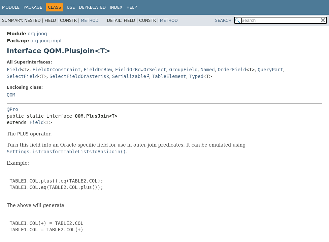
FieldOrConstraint (56, 69)
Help (132, 7)
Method (90, 20)
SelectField (22, 76)
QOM (11, 94)
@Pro (12, 109)
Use (71, 7)
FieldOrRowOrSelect (140, 69)
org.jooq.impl (45, 40)
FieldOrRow (98, 69)
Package (33, 7)
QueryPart (270, 69)
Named (208, 69)
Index (116, 7)
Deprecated (92, 7)
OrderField (232, 69)
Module (11, 7)
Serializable (129, 76)
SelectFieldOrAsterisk (79, 76)
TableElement (169, 76)
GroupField (183, 69)
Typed (196, 76)
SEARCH (223, 20)
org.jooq (37, 33)
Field (14, 69)
